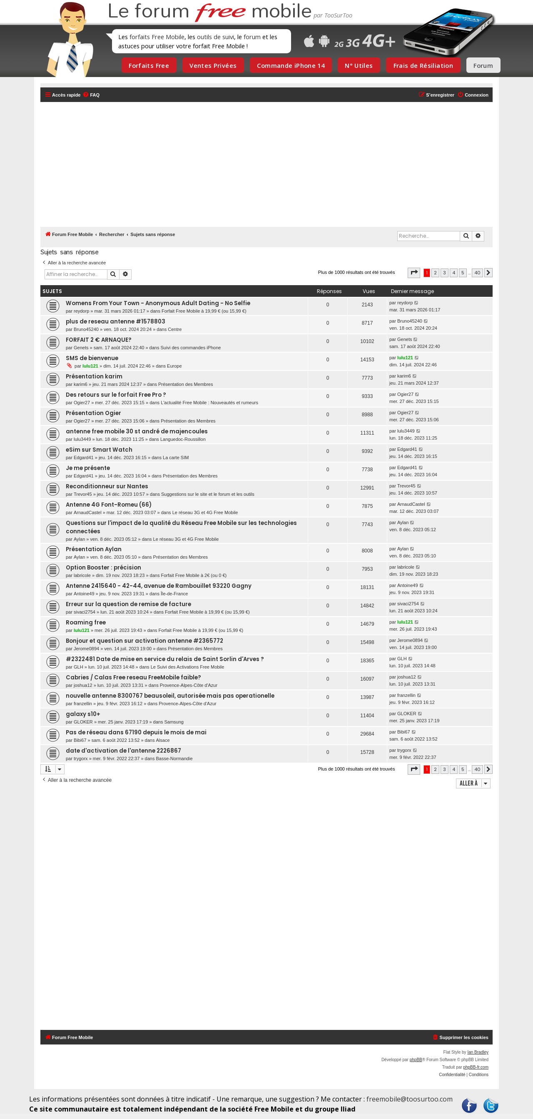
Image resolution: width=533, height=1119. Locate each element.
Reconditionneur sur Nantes (107, 486)
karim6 (80, 384)
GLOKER (83, 721)
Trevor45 (83, 494)
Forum (483, 65)
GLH (78, 666)
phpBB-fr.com (475, 1067)
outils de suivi (215, 36)
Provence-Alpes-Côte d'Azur (188, 685)
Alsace (163, 740)
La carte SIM (176, 457)
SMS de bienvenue (92, 358)
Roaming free (86, 623)
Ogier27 (82, 402)
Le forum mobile (209, 11)
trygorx (81, 758)
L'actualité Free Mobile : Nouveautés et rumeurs (209, 402)
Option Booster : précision (103, 568)
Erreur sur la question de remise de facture (128, 604)
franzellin (83, 703)
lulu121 (90, 365)
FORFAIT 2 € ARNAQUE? (99, 340)
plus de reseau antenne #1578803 (115, 322)
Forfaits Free (149, 65)
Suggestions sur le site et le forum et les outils (207, 494)
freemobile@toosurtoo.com (409, 1099)
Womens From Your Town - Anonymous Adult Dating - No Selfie (158, 303)
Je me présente (88, 468)
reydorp (81, 310)
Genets (81, 347)
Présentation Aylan (94, 549)
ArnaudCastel (88, 512)
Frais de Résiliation (423, 65)
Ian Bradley (477, 1052)
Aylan (79, 539)
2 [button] (435, 272)
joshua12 (83, 685)
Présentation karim (94, 376)
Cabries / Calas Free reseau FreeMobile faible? (133, 677)
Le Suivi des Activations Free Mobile (187, 666)
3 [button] (444, 272)
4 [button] (453, 272)
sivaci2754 (84, 611)
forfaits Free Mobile (157, 36)
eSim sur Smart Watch (99, 450)
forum (252, 36)
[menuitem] (91, 95)
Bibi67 (80, 740)
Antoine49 (84, 593)
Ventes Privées (213, 65)
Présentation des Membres (185, 384)
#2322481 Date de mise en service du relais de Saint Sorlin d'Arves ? (165, 659)
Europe (174, 365)
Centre (175, 329)
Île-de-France (174, 593)
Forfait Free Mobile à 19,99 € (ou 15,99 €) (204, 310)
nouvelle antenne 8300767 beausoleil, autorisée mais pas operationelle (170, 696)
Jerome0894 (86, 648)
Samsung (173, 721)
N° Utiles (359, 65)
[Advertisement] (271, 164)
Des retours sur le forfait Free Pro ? (116, 395)
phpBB (416, 1059)
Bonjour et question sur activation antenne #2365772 (144, 641)
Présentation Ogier (93, 413)
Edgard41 (84, 457)
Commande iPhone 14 (290, 65)
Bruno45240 (86, 329)
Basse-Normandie (174, 758)
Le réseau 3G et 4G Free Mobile (205, 512)
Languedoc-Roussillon (183, 439)
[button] (414, 273)
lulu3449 (82, 439)
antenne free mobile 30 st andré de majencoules (137, 431)
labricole (82, 575)
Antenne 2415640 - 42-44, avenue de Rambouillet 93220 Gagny (159, 586)
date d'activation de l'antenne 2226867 (123, 751)
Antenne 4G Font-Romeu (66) (109, 505)
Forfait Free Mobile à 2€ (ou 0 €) (194, 575)
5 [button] (462, 272)
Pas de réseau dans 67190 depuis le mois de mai (136, 732)
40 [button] (477, 272)
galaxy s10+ (83, 714)
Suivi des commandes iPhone (191, 347)
